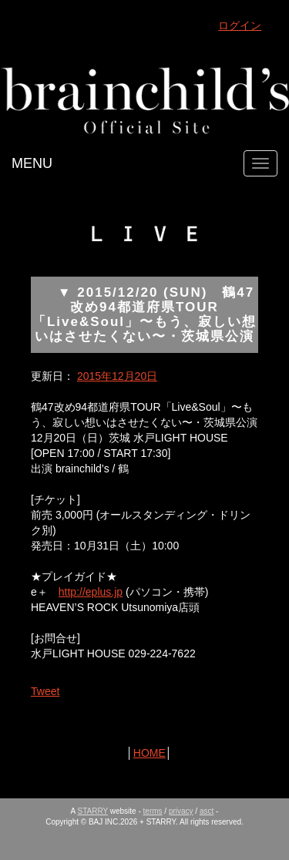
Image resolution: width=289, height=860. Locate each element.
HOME (149, 753)
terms (153, 811)
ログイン (239, 25)
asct (206, 811)
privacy (181, 811)
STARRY (93, 811)
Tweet (45, 691)
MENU (32, 163)
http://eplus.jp (91, 592)
